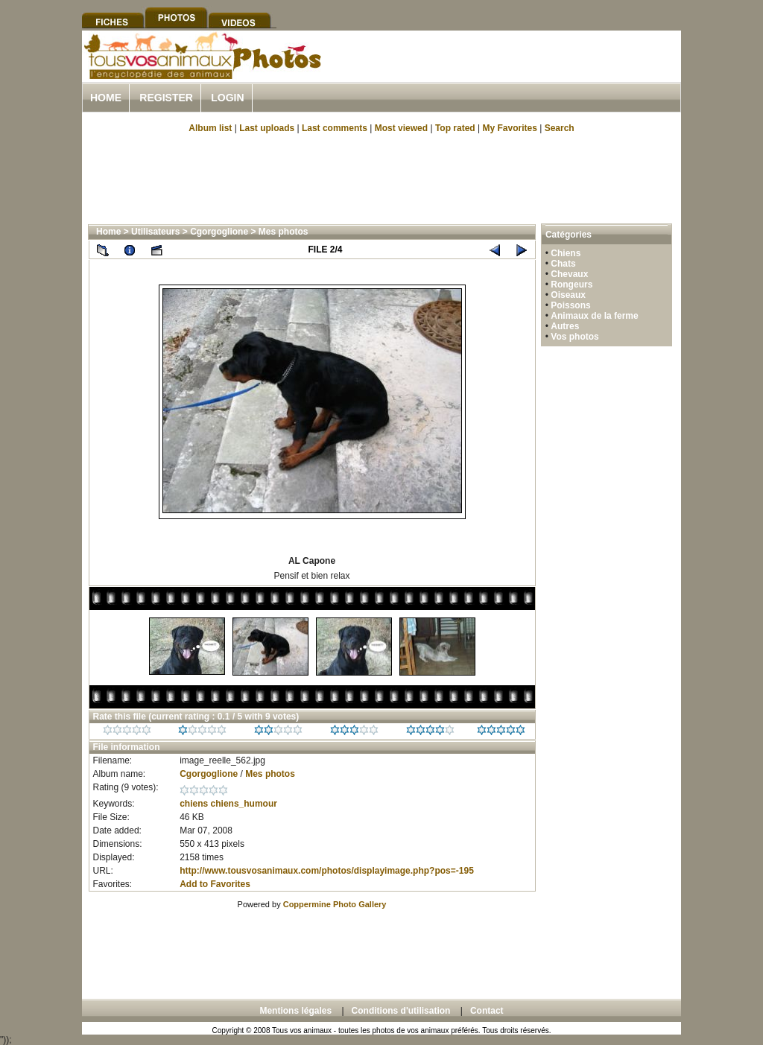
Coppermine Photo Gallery (335, 904)
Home (105, 98)
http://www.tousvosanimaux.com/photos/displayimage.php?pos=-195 (327, 870)
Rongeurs (571, 284)
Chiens (565, 253)
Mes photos (283, 231)
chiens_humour (244, 803)
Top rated (455, 128)
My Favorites (510, 128)
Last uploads (266, 128)
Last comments (334, 128)
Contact (487, 1011)
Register (166, 98)
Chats (563, 263)
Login (227, 98)
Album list (210, 128)
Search (559, 128)
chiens (194, 803)
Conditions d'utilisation (401, 1011)
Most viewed (401, 128)
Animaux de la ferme (594, 316)
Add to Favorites (215, 884)
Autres (565, 326)
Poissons (570, 305)
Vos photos (574, 336)
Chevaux (569, 274)
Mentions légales (295, 1011)
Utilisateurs (155, 231)
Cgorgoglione (219, 231)
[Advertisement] (506, 73)
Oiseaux (568, 295)
